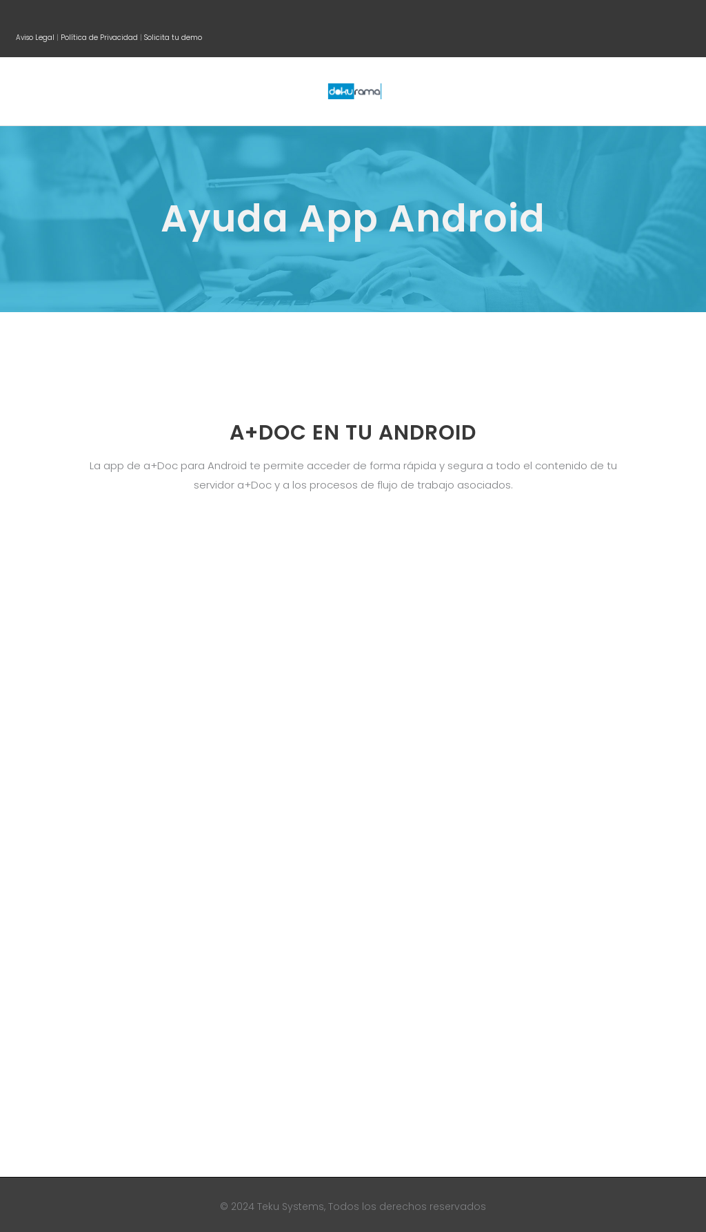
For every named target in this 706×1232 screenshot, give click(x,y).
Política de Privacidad (99, 37)
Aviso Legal (35, 37)
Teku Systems (289, 1206)
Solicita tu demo (173, 37)
